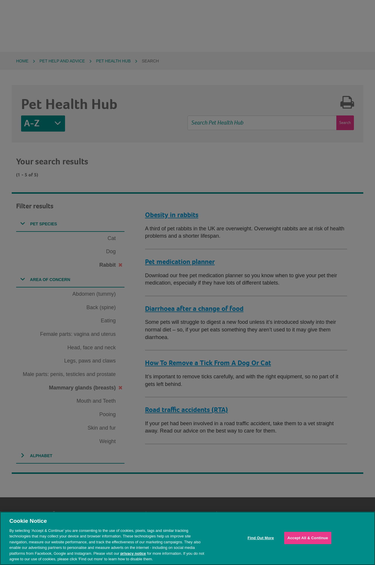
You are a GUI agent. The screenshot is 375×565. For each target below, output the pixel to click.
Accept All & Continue (307, 538)
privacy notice (133, 553)
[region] (187, 538)
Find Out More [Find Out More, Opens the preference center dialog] (261, 538)
